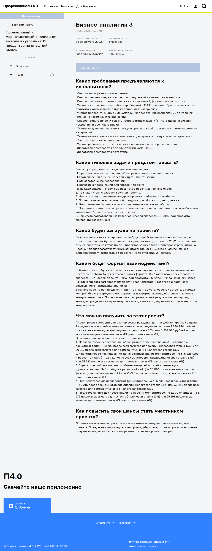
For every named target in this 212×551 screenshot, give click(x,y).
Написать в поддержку (142, 546)
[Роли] (32, 74)
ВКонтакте (105, 522)
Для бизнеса (86, 6)
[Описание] (32, 66)
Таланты (67, 6)
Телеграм (127, 522)
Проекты (51, 6)
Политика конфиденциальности (147, 541)
